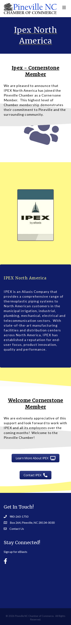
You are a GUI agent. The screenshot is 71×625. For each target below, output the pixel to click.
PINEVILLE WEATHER (35, 583)
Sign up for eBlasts (15, 551)
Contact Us (16, 528)
